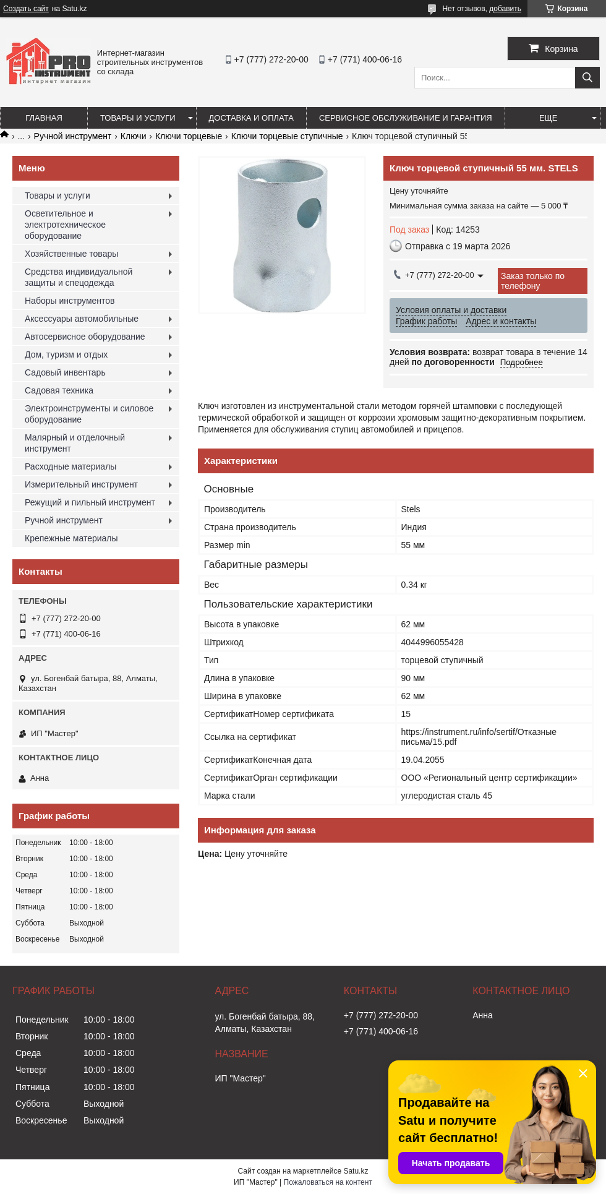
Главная (43, 117)
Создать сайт (26, 8)
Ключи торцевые (188, 136)
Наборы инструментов (70, 301)
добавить (505, 8)
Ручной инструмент (73, 136)
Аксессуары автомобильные (82, 319)
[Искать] (587, 77)
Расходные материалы (70, 466)
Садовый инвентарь (65, 372)
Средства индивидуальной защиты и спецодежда (78, 277)
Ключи (134, 136)
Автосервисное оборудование (85, 336)
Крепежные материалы (71, 538)
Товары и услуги (138, 117)
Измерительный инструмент (81, 484)
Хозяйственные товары (71, 254)
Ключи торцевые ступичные (287, 136)
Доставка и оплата (251, 117)
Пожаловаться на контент (328, 1182)
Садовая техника (59, 390)
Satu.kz (355, 1171)
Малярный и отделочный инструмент (75, 442)
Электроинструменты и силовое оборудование (89, 413)
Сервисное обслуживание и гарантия (405, 117)
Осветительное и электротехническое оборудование (65, 224)
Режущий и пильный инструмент (90, 502)
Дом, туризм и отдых (66, 354)
